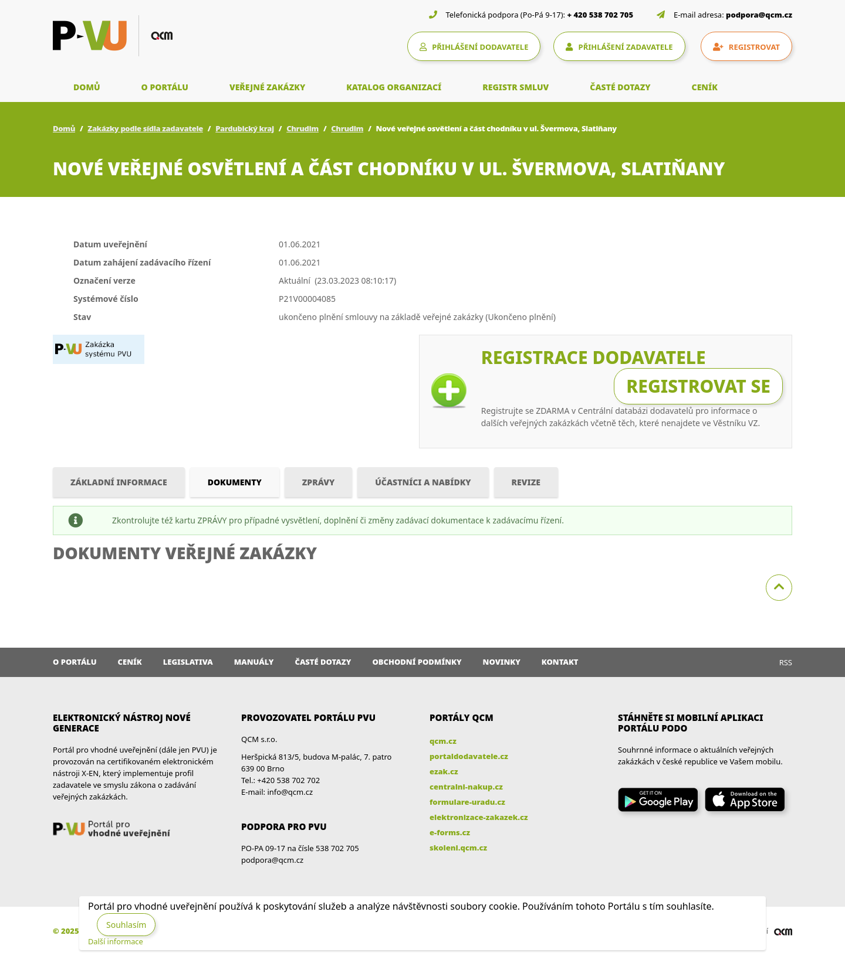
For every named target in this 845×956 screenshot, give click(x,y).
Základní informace (118, 482)
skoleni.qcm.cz (458, 847)
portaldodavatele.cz (469, 756)
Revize (526, 482)
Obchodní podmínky (416, 661)
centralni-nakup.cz (466, 786)
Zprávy (318, 482)
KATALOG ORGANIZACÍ (393, 87)
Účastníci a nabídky (423, 482)
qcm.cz (443, 741)
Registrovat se (698, 386)
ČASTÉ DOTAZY (620, 87)
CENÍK (705, 87)
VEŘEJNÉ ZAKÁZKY (267, 87)
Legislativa (188, 661)
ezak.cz (444, 771)
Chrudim (302, 128)
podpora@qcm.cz (759, 14)
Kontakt (560, 661)
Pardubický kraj (244, 128)
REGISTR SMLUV (515, 87)
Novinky (501, 661)
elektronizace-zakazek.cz (479, 817)
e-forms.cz (450, 832)
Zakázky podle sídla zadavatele (145, 128)
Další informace (115, 941)
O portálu (75, 661)
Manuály (254, 661)
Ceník (130, 661)
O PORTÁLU (164, 87)
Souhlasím (126, 924)
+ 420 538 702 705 (600, 14)
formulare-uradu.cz (467, 802)
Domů (64, 128)
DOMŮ (86, 87)
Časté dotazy (323, 661)
